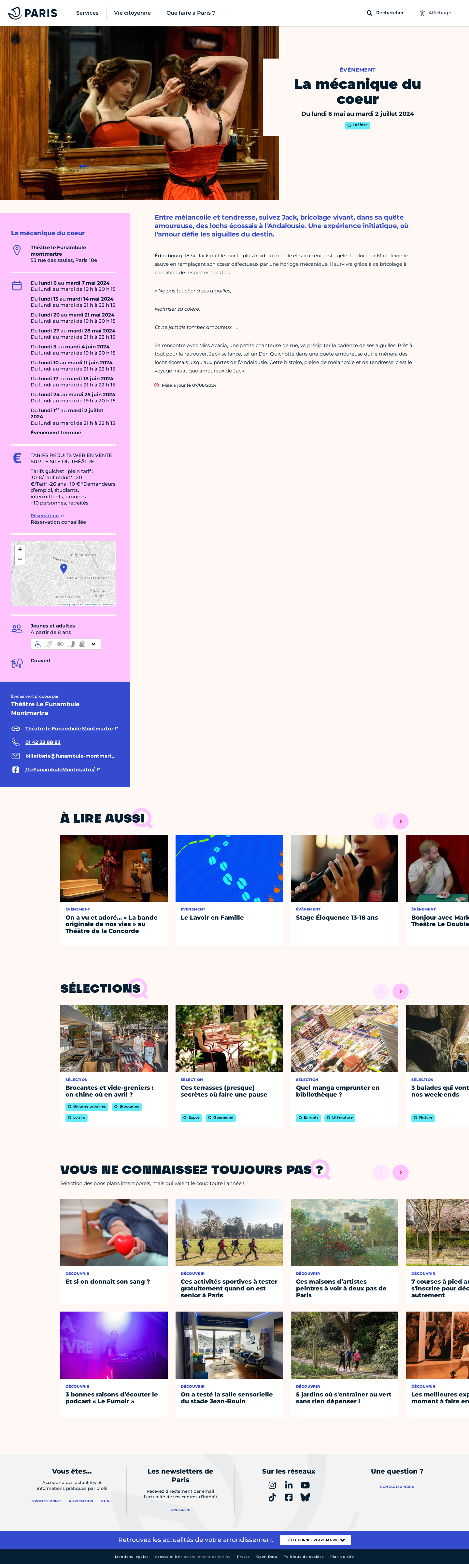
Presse (243, 1557)
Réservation (45, 516)
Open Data (266, 1557)
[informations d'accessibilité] (66, 644)
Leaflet (63, 604)
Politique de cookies (304, 1557)
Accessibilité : (193, 1557)
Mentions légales (132, 1557)
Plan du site (342, 1557)
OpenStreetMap (92, 604)
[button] (63, 568)
